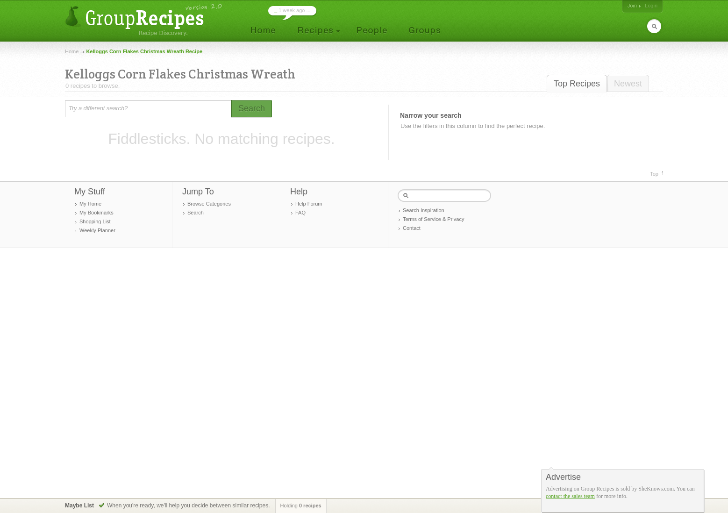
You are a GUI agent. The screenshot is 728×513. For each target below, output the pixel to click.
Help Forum (308, 204)
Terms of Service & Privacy (433, 219)
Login (651, 5)
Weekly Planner (97, 230)
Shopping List (95, 221)
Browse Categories (209, 204)
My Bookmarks (96, 212)
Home (72, 51)
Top (654, 174)
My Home (90, 204)
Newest (628, 83)
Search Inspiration (423, 210)
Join (632, 5)
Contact (412, 228)
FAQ (300, 212)
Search (195, 212)
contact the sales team (570, 496)
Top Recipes (577, 83)
